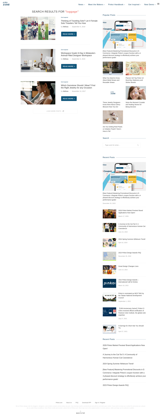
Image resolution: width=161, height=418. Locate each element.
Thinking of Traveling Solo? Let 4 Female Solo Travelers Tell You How (79, 23)
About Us (69, 404)
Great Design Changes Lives (128, 268)
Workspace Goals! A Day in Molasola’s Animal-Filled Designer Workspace (78, 56)
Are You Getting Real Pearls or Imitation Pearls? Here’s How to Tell (112, 131)
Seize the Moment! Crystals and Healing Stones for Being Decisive (135, 106)
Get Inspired (133, 4)
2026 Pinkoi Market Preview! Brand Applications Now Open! (130, 213)
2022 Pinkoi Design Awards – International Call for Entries (128, 283)
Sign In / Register (100, 404)
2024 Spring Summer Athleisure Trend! (131, 241)
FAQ (77, 404)
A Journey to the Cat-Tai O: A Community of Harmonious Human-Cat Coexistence (131, 228)
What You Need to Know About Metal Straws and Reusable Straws (111, 82)
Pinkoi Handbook (115, 4)
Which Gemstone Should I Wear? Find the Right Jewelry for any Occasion (78, 88)
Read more (69, 36)
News (80, 4)
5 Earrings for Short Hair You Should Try (131, 329)
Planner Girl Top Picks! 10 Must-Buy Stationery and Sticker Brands (135, 82)
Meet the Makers (95, 4)
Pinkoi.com (59, 404)
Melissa (65, 28)
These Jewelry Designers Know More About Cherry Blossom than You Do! (111, 106)
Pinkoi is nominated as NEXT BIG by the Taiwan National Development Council (131, 297)
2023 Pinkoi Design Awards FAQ (129, 255)
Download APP (86, 404)
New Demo (149, 4)
